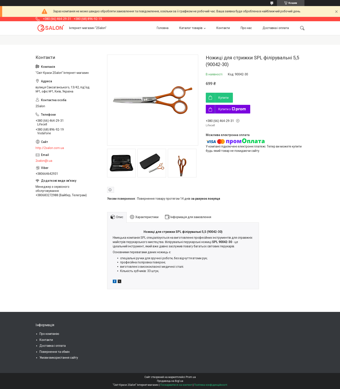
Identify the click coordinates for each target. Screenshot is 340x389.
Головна (162, 28)
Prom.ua (191, 377)
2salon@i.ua (44, 160)
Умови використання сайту (58, 357)
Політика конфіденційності (210, 384)
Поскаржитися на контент (176, 384)
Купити (223, 97)
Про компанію (49, 334)
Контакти (223, 28)
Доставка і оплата (276, 28)
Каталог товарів (191, 28)
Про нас (246, 28)
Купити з (232, 109)
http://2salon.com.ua (50, 148)
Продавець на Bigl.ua (170, 381)
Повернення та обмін (54, 351)
